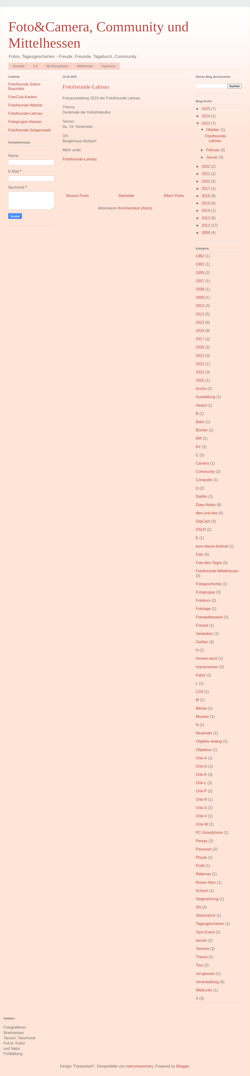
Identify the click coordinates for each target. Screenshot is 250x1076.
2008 (200, 289)
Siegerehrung (207, 899)
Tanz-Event (205, 932)
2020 (206, 181)
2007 (200, 281)
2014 (206, 211)
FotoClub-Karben (22, 97)
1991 (200, 264)
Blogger (182, 1066)
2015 (206, 203)
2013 (206, 218)
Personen (204, 849)
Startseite (18, 66)
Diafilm (201, 497)
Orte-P (201, 791)
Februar (213, 150)
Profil (200, 866)
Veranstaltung (207, 982)
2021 (206, 174)
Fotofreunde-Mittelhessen (217, 571)
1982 (200, 256)
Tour (199, 965)
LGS (199, 692)
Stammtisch (206, 915)
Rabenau (203, 874)
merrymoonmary (139, 1066)
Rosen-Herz (206, 882)
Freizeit (202, 625)
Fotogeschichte (208, 584)
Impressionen (207, 667)
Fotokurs (203, 600)
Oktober (213, 130)
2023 (206, 123)
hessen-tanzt (206, 658)
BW (199, 438)
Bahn (200, 422)
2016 (206, 196)
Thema (202, 957)
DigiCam (203, 521)
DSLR (201, 530)
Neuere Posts (77, 196)
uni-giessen (205, 974)
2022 (206, 166)
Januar (212, 157)
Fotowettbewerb (209, 617)
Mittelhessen (85, 66)
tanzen (201, 940)
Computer (204, 480)
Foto (199, 554)
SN (198, 907)
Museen (202, 717)
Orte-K (201, 775)
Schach (202, 891)
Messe (201, 708)
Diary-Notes (206, 505)
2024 (206, 116)
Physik (201, 857)
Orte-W (202, 824)
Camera (202, 463)
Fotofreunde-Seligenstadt (29, 130)
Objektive (204, 750)
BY (198, 447)
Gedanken (204, 634)
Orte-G (201, 766)
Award (201, 405)
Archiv (201, 389)
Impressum (109, 66)
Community (205, 472)
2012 (206, 225)
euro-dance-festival (212, 546)
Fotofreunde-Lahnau (85, 87)
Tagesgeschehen (210, 924)
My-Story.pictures (57, 66)
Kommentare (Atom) (135, 208)
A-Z (35, 66)
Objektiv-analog (209, 741)
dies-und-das (207, 513)
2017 (206, 189)
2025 (206, 109)
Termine (202, 949)
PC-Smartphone (209, 833)
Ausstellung (205, 397)
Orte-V (201, 816)
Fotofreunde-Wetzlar (25, 105)
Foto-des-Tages (209, 563)
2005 (200, 273)
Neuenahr (204, 733)
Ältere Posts (174, 196)
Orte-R (201, 800)
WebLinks (204, 990)
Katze (200, 675)
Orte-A (201, 758)
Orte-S (201, 808)
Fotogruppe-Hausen (25, 122)
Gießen (202, 642)
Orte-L (201, 783)
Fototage (203, 609)
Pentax (202, 841)
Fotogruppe (205, 592)
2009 (206, 233)
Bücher (202, 430)
